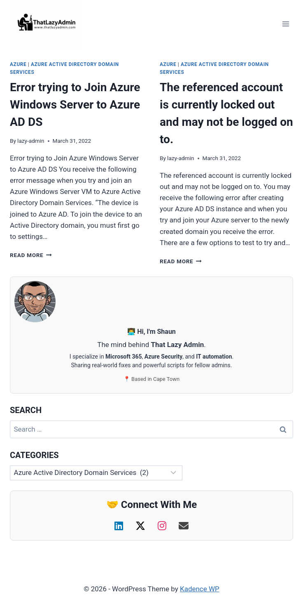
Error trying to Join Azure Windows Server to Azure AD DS (75, 104)
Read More (31, 255)
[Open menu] (285, 23)
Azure (18, 64)
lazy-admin (30, 140)
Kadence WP (199, 589)
